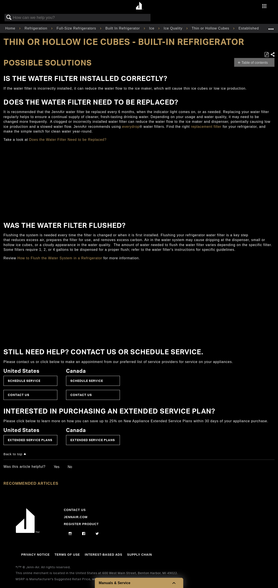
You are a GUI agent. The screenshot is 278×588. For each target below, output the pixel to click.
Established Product (256, 28)
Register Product (81, 524)
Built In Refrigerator (123, 28)
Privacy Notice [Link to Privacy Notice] (35, 554)
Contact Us (18, 395)
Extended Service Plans (30, 440)
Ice (152, 28)
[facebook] (83, 533)
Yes (56, 467)
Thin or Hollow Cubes (211, 28)
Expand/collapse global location (270, 27)
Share (272, 54)
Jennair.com (76, 517)
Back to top (12, 454)
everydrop (130, 126)
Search (9, 17)
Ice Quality (174, 28)
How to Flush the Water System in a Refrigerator (60, 258)
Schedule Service (24, 381)
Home (11, 28)
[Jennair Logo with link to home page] (27, 531)
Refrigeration (36, 28)
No (70, 467)
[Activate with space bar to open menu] (264, 6)
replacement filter (206, 126)
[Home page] (139, 6)
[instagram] (70, 533)
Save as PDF (266, 54)
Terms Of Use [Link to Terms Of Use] (67, 554)
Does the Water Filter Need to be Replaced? (67, 139)
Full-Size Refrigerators (76, 28)
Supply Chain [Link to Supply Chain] (139, 554)
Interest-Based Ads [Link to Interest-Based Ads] (103, 554)
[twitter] (97, 533)
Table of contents (255, 62)
